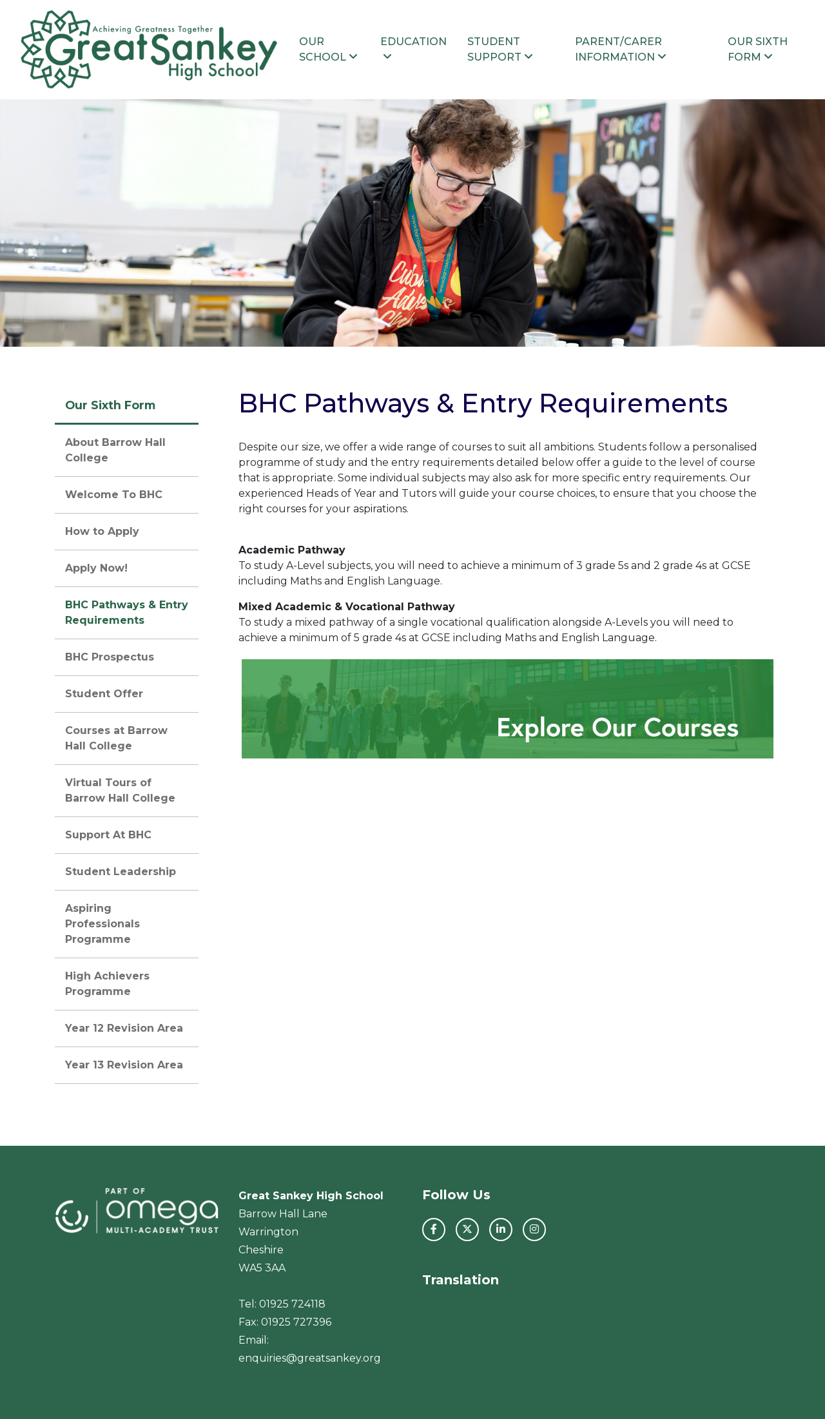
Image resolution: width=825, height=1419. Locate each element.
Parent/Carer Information (620, 49)
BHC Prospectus (109, 657)
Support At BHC (108, 835)
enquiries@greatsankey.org (309, 1358)
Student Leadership (120, 871)
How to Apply (102, 531)
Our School (328, 49)
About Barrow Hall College (115, 450)
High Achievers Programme (107, 984)
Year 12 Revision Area (124, 1028)
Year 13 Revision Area (124, 1065)
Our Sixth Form (758, 49)
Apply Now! (96, 568)
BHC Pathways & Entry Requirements (126, 612)
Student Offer (104, 694)
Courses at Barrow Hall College (116, 738)
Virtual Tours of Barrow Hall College (120, 790)
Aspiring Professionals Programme (102, 923)
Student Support (500, 49)
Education (413, 48)
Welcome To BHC (113, 494)
